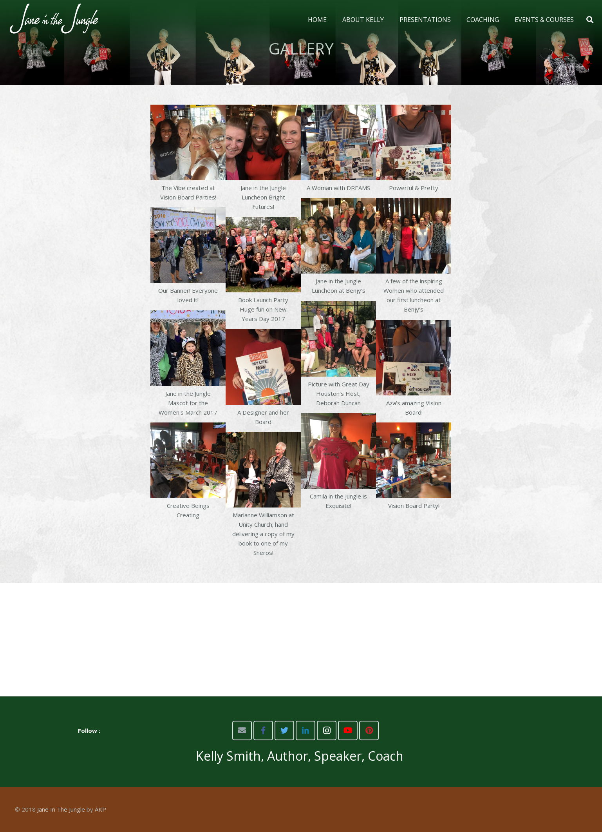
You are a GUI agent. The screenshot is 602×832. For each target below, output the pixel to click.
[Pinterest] (369, 730)
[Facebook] (263, 730)
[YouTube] (348, 730)
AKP (100, 809)
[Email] (242, 730)
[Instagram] (326, 730)
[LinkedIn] (305, 730)
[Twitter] (284, 730)
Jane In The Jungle (61, 809)
